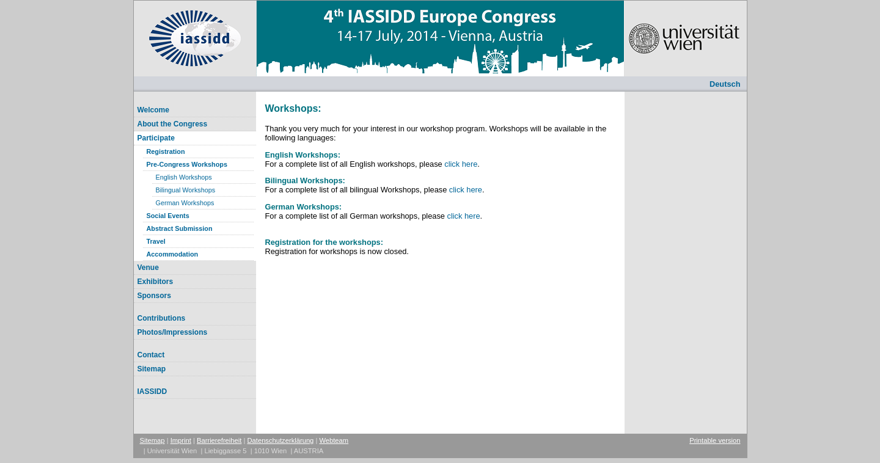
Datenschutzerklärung (281, 440)
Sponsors (154, 295)
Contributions (162, 318)
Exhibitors (156, 281)
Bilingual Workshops (186, 190)
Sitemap (152, 369)
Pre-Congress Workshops (187, 164)
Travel (156, 241)
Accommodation (173, 254)
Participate (156, 138)
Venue (148, 267)
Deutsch (725, 84)
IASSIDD (152, 391)
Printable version (714, 440)
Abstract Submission (180, 228)
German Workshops (185, 202)
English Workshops (184, 177)
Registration (166, 151)
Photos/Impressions (173, 332)
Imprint (180, 440)
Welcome (153, 110)
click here (460, 164)
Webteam (333, 440)
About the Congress (173, 124)
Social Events (168, 215)
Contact (151, 355)
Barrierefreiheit (219, 440)
